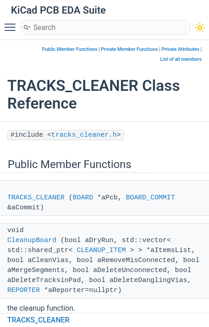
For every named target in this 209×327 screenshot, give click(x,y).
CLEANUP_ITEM (101, 250)
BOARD (83, 198)
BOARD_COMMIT (150, 198)
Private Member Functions (129, 49)
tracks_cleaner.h (84, 135)
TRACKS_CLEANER (36, 198)
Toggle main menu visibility (12, 23)
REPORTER (23, 290)
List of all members (181, 59)
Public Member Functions (69, 49)
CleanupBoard (31, 240)
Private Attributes (180, 49)
